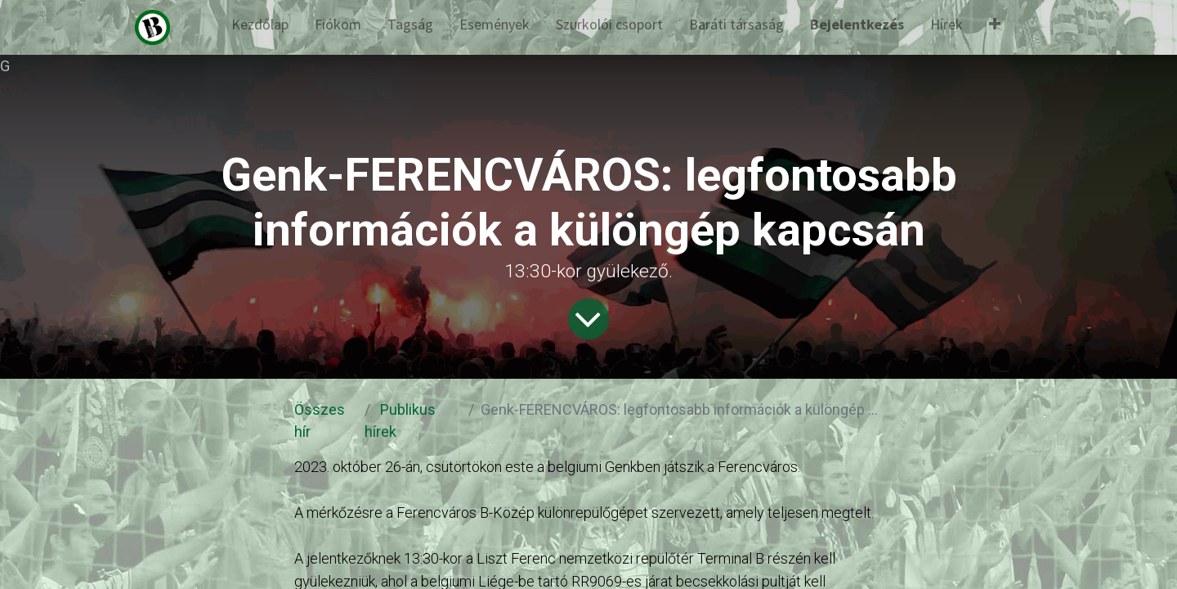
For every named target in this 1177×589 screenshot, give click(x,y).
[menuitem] (260, 27)
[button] (994, 27)
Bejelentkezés (857, 24)
